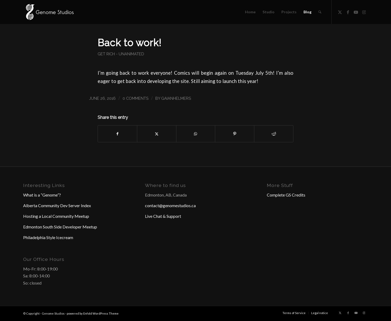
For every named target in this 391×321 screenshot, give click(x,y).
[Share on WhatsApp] (195, 134)
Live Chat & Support (163, 216)
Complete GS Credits (286, 194)
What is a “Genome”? (42, 194)
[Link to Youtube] (356, 12)
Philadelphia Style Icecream (48, 237)
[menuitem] (250, 12)
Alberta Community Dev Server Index (57, 205)
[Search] (320, 12)
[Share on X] (156, 134)
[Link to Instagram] (364, 12)
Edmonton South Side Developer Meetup (60, 226)
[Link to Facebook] (348, 12)
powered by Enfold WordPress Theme (93, 313)
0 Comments (135, 98)
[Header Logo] (49, 12)
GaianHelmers (176, 98)
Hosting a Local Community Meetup (56, 216)
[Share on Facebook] (117, 134)
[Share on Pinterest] (234, 134)
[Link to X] (340, 12)
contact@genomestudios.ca (170, 205)
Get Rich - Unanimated (121, 54)
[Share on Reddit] (273, 134)
